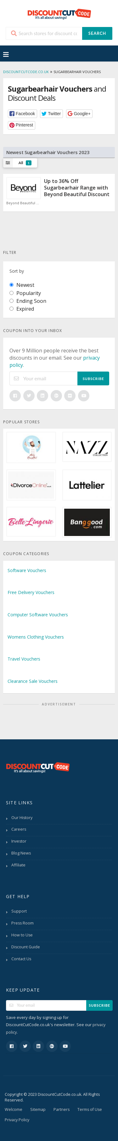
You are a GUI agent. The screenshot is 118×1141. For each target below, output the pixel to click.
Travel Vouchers (24, 659)
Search (97, 33)
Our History (21, 817)
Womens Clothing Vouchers (36, 637)
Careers (18, 829)
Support (19, 911)
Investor (18, 841)
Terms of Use (89, 1109)
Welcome (13, 1109)
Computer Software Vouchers (38, 615)
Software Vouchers (27, 570)
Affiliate (18, 865)
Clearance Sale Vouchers (33, 681)
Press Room (22, 923)
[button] (22, 114)
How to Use (22, 935)
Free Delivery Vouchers (31, 592)
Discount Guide (25, 947)
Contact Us (21, 959)
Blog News (21, 853)
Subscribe (93, 379)
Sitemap (38, 1109)
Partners (61, 1109)
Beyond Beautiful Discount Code (23, 203)
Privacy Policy (17, 1119)
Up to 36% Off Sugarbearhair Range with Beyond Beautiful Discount (77, 188)
